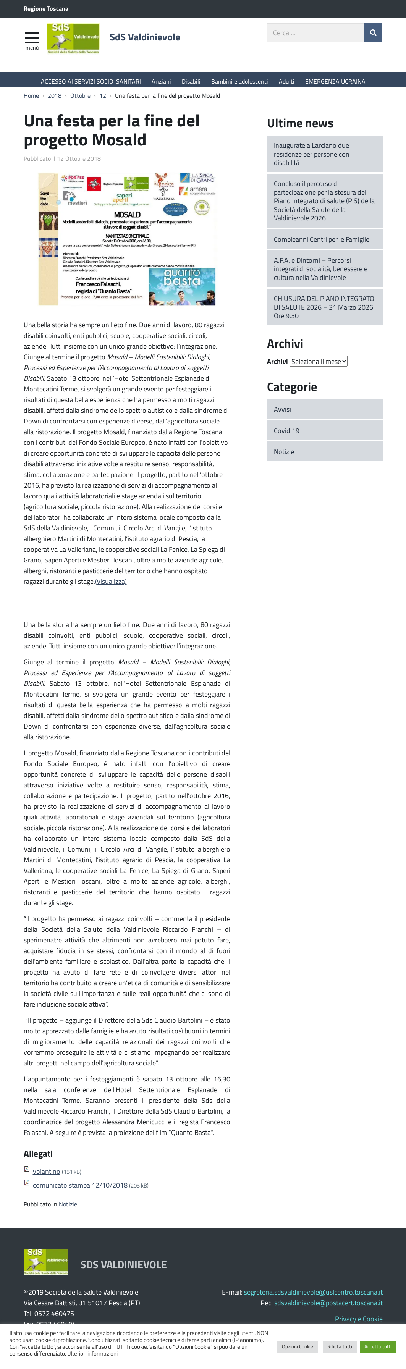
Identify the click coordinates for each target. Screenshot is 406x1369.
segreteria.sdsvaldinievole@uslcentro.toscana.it (313, 1295)
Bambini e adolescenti (239, 81)
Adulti (286, 81)
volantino (46, 1175)
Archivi (277, 365)
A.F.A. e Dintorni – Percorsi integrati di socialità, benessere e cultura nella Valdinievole (320, 272)
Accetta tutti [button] (378, 1346)
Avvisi (282, 412)
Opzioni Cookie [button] (297, 1346)
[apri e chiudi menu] (32, 40)
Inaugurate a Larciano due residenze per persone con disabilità (311, 157)
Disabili (191, 81)
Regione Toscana (46, 8)
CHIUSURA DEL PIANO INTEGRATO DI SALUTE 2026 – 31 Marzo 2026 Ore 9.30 (324, 310)
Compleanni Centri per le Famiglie (321, 242)
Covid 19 (286, 434)
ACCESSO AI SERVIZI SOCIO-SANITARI (91, 81)
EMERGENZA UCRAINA (335, 81)
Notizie (68, 1207)
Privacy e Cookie (359, 1322)
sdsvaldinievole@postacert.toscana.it (328, 1306)
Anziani (161, 81)
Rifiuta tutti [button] (339, 1346)
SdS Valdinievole (157, 41)
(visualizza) (111, 585)
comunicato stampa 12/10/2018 (80, 1188)
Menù (32, 51)
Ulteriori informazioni (92, 1353)
